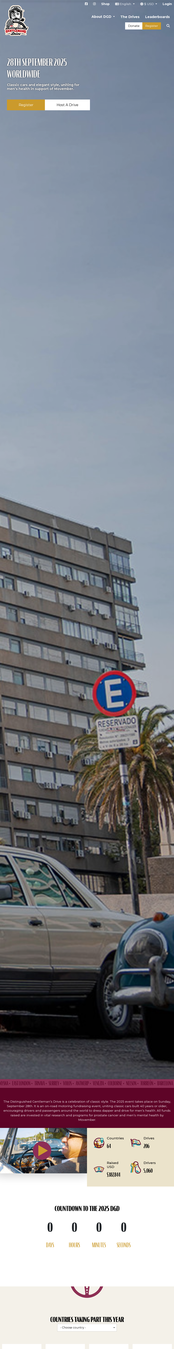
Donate (134, 26)
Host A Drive (67, 105)
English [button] (126, 4)
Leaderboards (157, 17)
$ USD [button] (149, 4)
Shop (105, 4)
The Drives (130, 17)
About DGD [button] (102, 17)
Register (151, 26)
